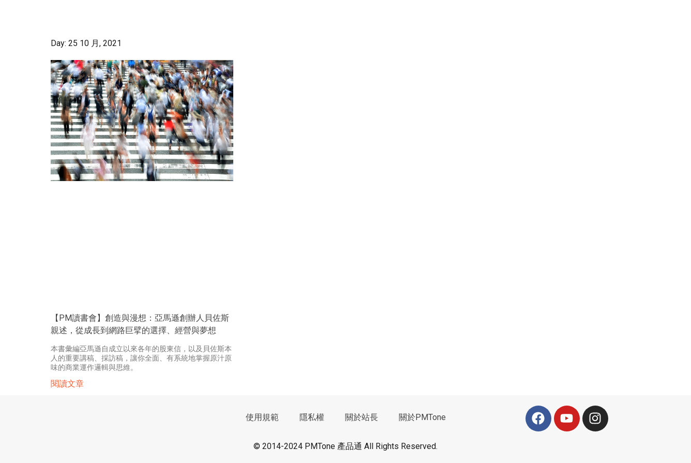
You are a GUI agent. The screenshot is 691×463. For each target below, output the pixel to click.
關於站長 (361, 417)
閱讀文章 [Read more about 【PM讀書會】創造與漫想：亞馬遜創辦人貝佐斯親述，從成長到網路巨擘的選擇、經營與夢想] (67, 384)
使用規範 (262, 417)
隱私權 (311, 417)
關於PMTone (422, 417)
